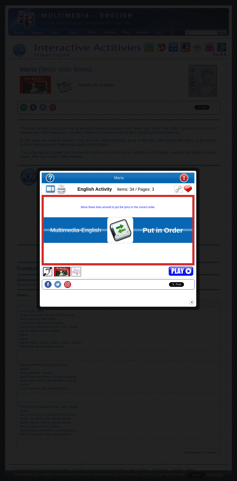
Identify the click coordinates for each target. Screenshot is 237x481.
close (192, 291)
